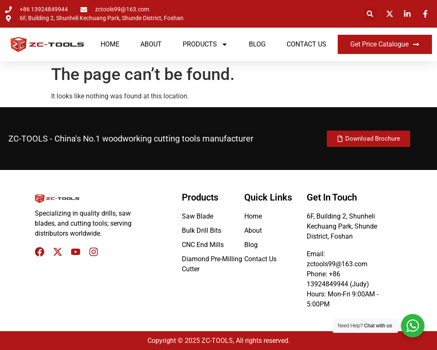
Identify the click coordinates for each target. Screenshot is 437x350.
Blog (257, 44)
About (151, 44)
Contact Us (306, 44)
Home (110, 44)
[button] (370, 14)
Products (205, 44)
